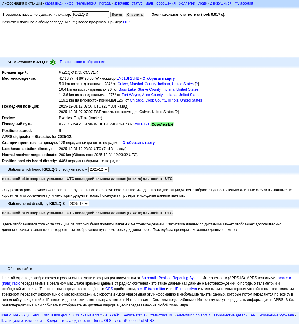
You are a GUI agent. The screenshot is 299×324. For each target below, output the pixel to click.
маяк (150, 3)
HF (175, 289)
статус (137, 3)
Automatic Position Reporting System (171, 278)
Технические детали (230, 315)
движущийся (220, 3)
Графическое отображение (82, 62)
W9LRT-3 (141, 124)
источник (121, 3)
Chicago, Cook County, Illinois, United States (166, 100)
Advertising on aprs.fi (193, 315)
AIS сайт (112, 315)
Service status (134, 315)
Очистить (135, 14)
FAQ (25, 315)
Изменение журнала (277, 315)
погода (105, 3)
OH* (126, 22)
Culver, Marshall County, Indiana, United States (156, 84)
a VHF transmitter (151, 289)
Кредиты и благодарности (68, 321)
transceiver (188, 289)
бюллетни (187, 3)
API (253, 315)
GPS (109, 289)
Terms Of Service (107, 321)
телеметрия (86, 3)
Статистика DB (161, 315)
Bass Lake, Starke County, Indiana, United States (158, 89)
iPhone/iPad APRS (139, 321)
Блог (35, 315)
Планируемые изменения (22, 321)
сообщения (166, 3)
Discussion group (56, 315)
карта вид (53, 3)
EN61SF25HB (127, 78)
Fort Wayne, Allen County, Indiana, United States (161, 95)
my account (243, 3)
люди (202, 3)
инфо (68, 3)
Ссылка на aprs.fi (87, 315)
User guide (9, 315)
